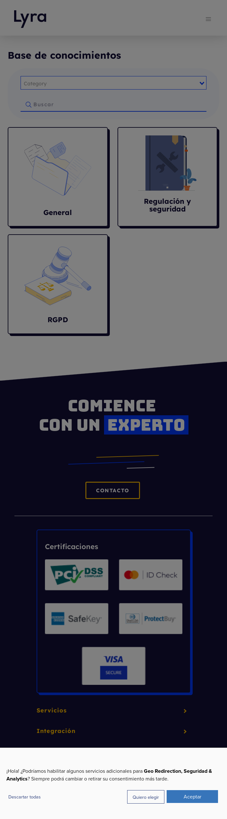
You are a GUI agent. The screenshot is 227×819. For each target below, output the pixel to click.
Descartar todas (24, 796)
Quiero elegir (146, 797)
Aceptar (192, 796)
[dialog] (113, 783)
